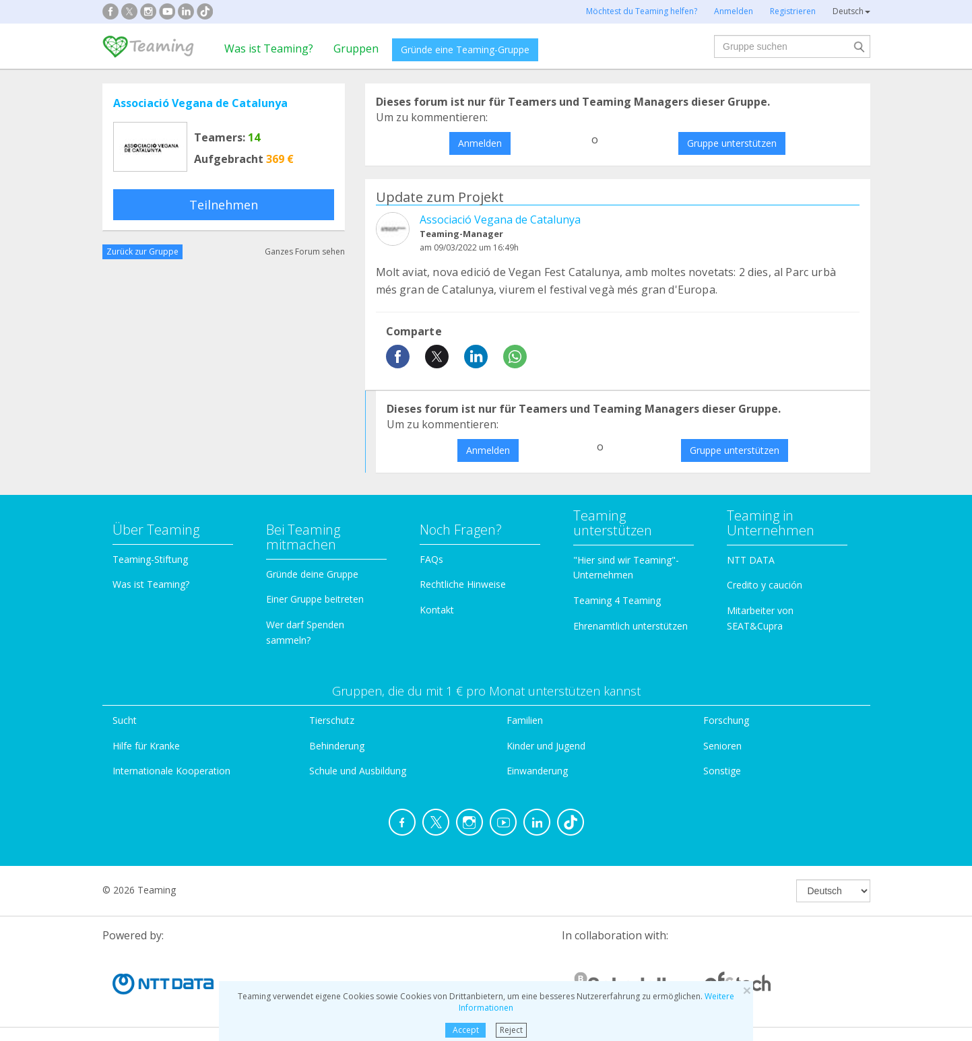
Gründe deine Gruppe (312, 574)
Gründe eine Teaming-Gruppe (465, 49)
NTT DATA (751, 559)
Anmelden (480, 143)
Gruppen (356, 48)
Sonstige (722, 770)
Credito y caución (764, 584)
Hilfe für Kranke (146, 745)
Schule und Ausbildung (357, 770)
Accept (466, 1030)
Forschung (726, 720)
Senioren (722, 745)
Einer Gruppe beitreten (315, 599)
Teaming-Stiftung (150, 559)
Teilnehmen (223, 205)
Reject (511, 1030)
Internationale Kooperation (171, 770)
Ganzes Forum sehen (305, 251)
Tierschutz (331, 720)
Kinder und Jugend (546, 745)
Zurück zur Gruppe (142, 251)
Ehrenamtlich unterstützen (630, 625)
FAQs (431, 559)
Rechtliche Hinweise (463, 584)
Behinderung (336, 745)
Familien (525, 720)
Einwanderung (537, 770)
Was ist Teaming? (268, 48)
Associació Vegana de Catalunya (200, 103)
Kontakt (437, 609)
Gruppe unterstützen (732, 143)
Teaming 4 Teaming (617, 600)
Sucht (124, 720)
